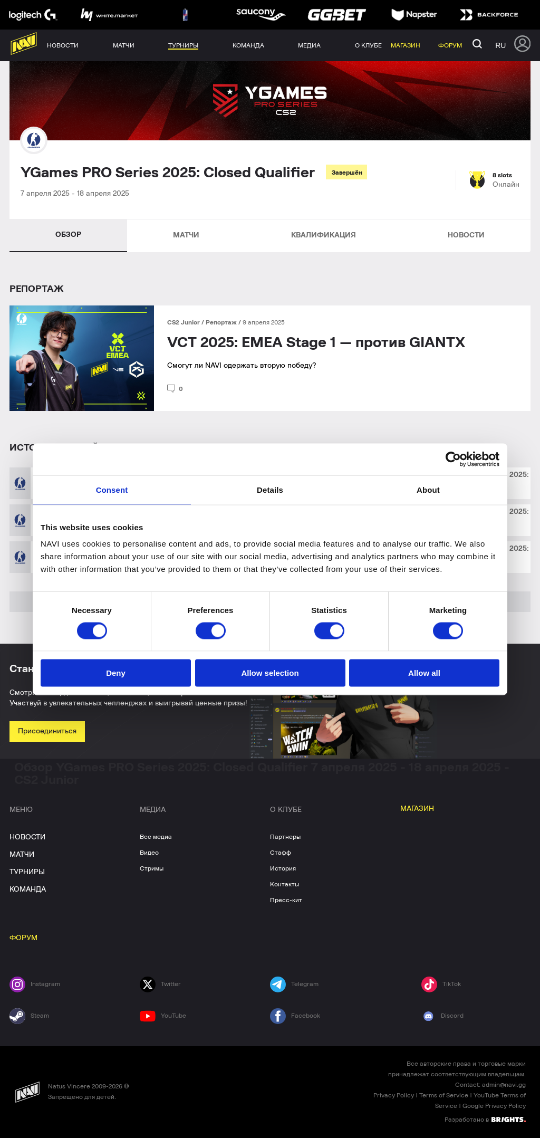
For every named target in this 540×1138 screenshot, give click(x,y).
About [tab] (428, 489)
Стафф (280, 852)
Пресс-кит (286, 900)
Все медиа (156, 837)
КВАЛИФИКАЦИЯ (323, 235)
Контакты (284, 884)
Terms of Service (443, 1095)
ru (500, 45)
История (283, 868)
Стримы (151, 868)
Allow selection (269, 672)
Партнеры (285, 837)
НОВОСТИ (466, 235)
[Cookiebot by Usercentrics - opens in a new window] (453, 459)
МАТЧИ (186, 235)
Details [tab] (270, 489)
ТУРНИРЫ (27, 872)
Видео (149, 852)
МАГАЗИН (417, 808)
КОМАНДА (27, 889)
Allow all (424, 672)
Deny (116, 672)
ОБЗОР (68, 234)
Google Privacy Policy (494, 1106)
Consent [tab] (112, 489)
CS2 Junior (184, 322)
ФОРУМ (23, 938)
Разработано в (485, 1119)
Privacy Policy (393, 1095)
